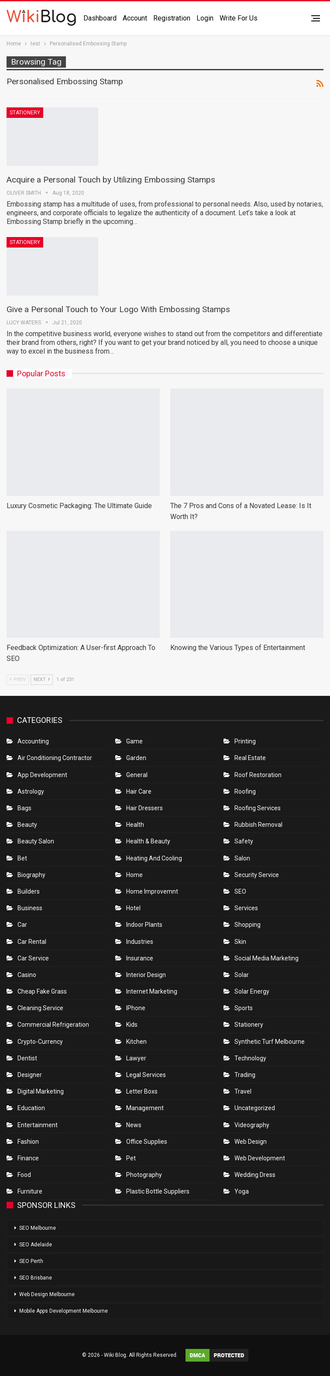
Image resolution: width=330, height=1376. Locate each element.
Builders (28, 891)
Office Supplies (146, 1141)
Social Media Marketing (266, 958)
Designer (29, 1074)
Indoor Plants (144, 924)
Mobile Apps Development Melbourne (63, 1311)
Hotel (133, 908)
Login (204, 18)
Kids (132, 1024)
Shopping (247, 924)
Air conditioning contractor (54, 757)
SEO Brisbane (35, 1278)
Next (42, 679)
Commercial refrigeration (53, 1024)
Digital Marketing (40, 1091)
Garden (136, 757)
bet (22, 858)
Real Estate (250, 757)
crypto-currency (40, 1041)
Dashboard (100, 18)
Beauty (27, 824)
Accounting (33, 741)
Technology (250, 1058)
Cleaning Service (40, 1007)
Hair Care (138, 791)
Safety (243, 841)
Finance (28, 1158)
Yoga (241, 1191)
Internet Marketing (151, 991)
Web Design (250, 1141)
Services (246, 908)
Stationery (25, 113)
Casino (26, 974)
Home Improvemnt (152, 891)
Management (145, 1107)
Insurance (139, 958)
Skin (240, 941)
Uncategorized (254, 1107)
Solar (241, 974)
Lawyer (136, 1058)
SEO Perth (31, 1261)
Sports (243, 1007)
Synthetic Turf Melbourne (269, 1041)
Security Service (256, 874)
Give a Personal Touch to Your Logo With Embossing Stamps (118, 309)
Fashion (28, 1141)
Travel (242, 1091)
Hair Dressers (144, 808)
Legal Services (146, 1074)
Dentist (27, 1058)
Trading (244, 1074)
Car (22, 924)
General (137, 774)
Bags (24, 808)
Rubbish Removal (258, 824)
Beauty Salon (35, 841)
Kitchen (136, 1041)
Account (135, 18)
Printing (245, 741)
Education (31, 1107)
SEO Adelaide (35, 1245)
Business (29, 908)
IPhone (135, 1007)
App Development (42, 774)
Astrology (30, 791)
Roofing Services (257, 808)
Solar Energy (251, 991)
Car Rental (31, 941)
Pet (131, 1158)
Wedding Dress (255, 1174)
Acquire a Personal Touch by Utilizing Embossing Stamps (111, 180)
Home (134, 874)
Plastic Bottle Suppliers (157, 1191)
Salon (242, 858)
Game (134, 741)
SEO (240, 891)
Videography (251, 1124)
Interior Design (146, 974)
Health (135, 824)
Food (24, 1174)
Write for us (239, 18)
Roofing (245, 791)
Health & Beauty (148, 841)
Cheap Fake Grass (42, 991)
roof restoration (258, 774)
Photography (144, 1174)
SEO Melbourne (37, 1228)
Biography (31, 874)
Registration (171, 18)
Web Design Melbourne (47, 1294)
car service (33, 958)
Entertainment (37, 1124)
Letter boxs (142, 1091)
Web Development (259, 1158)
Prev (18, 679)
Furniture (29, 1191)
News (133, 1124)
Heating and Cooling (154, 858)
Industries (139, 941)
